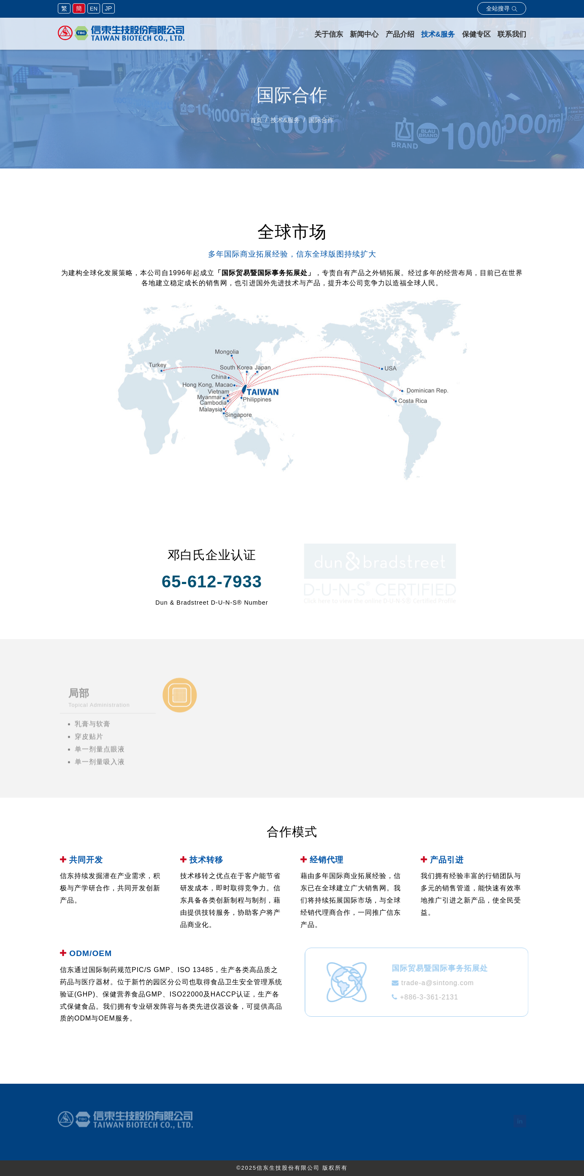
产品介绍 (400, 34)
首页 (256, 122)
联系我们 (511, 34)
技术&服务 (438, 34)
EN (93, 8)
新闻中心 (364, 34)
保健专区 (476, 34)
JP (108, 8)
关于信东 (328, 34)
